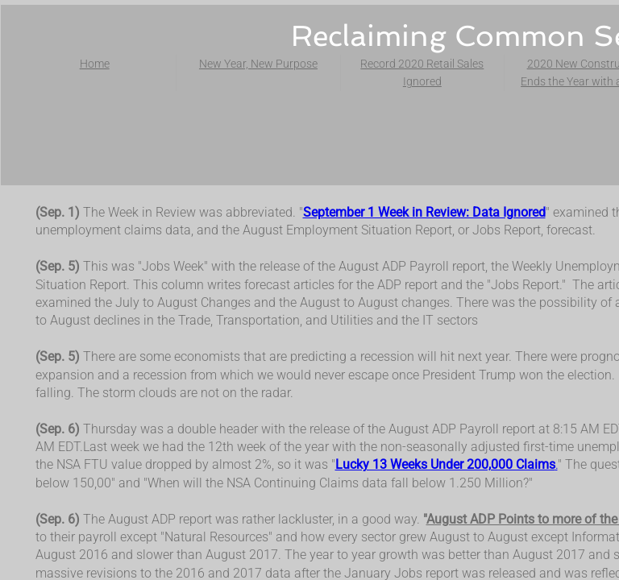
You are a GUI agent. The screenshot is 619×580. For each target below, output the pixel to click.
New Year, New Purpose (258, 63)
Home (95, 63)
